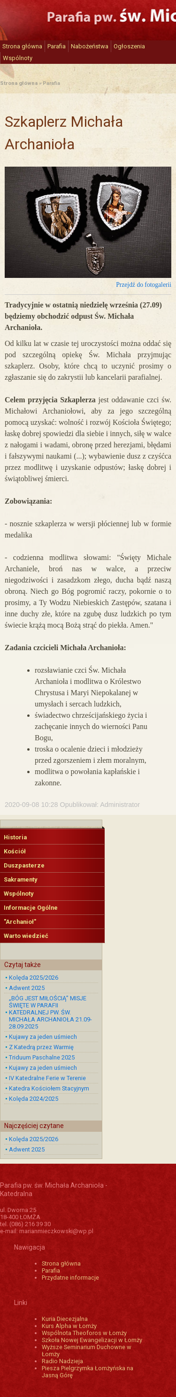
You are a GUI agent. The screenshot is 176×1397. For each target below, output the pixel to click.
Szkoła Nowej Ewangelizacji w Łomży (92, 1339)
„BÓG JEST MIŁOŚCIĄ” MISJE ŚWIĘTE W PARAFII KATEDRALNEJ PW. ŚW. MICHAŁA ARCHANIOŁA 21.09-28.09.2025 (50, 1012)
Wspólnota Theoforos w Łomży (84, 1332)
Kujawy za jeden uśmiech (43, 1036)
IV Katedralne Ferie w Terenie (47, 1078)
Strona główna (22, 46)
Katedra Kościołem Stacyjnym (49, 1088)
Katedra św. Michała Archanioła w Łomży (88, 6)
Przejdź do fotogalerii (143, 284)
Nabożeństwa (89, 46)
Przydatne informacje (70, 1277)
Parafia (56, 46)
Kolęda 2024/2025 (33, 1098)
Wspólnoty (17, 57)
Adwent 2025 (27, 987)
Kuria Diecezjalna (65, 1318)
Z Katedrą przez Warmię (41, 1047)
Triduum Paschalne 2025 (42, 1057)
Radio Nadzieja (62, 1361)
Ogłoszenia (129, 46)
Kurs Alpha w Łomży (69, 1325)
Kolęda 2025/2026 (33, 977)
